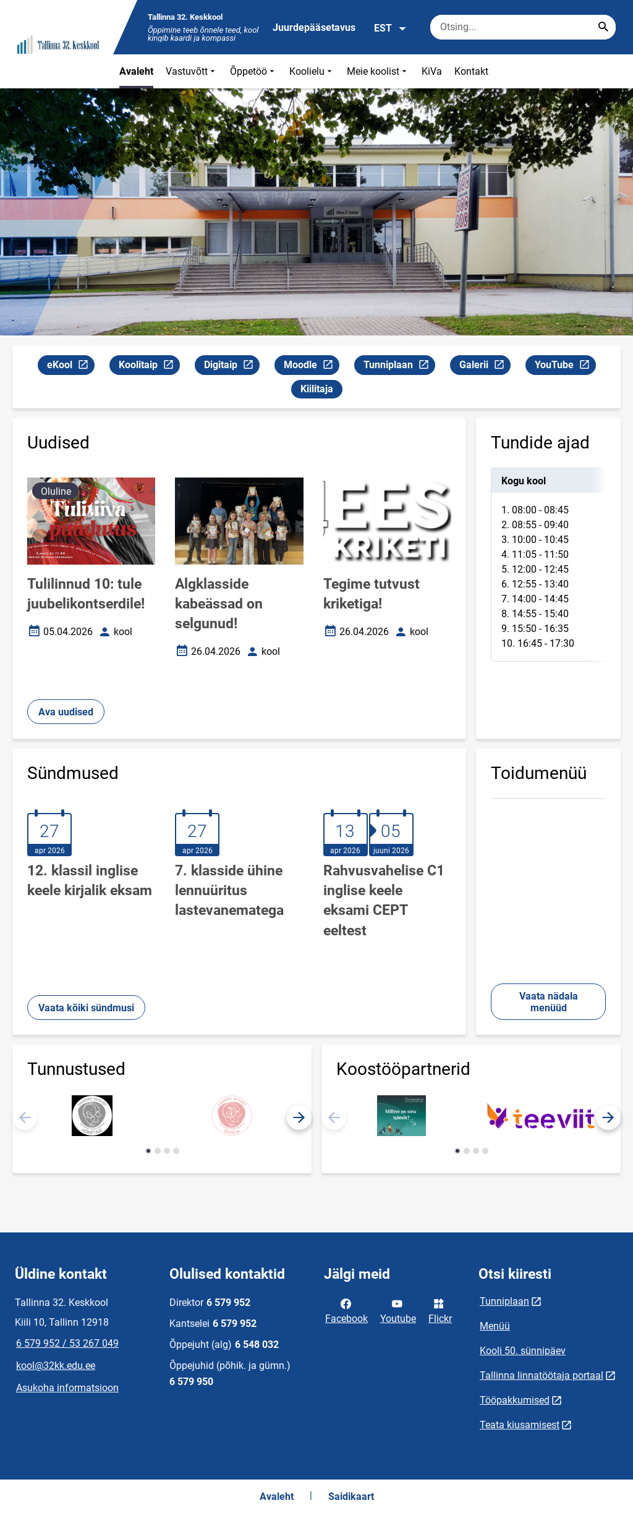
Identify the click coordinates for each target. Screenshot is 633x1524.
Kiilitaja (316, 389)
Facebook (346, 1310)
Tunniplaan (399, 366)
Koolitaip (149, 366)
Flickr (440, 1310)
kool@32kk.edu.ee (55, 1365)
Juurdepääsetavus (314, 27)
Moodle (311, 366)
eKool (70, 366)
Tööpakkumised (515, 1400)
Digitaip (231, 366)
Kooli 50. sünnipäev (523, 1351)
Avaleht (136, 71)
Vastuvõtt (192, 71)
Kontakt (471, 71)
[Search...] (603, 27)
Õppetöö (253, 71)
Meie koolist (378, 71)
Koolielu (311, 71)
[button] (299, 1117)
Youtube (398, 1310)
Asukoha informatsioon (67, 1388)
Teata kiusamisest (519, 1425)
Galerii (485, 366)
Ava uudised (65, 712)
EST (390, 28)
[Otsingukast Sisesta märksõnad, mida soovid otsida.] (523, 27)
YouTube (565, 366)
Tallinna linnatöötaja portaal (541, 1375)
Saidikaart (351, 1496)
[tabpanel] (548, 565)
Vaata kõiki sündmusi (86, 1008)
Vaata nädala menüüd (548, 1002)
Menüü (495, 1326)
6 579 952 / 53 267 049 (67, 1343)
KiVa (432, 71)
